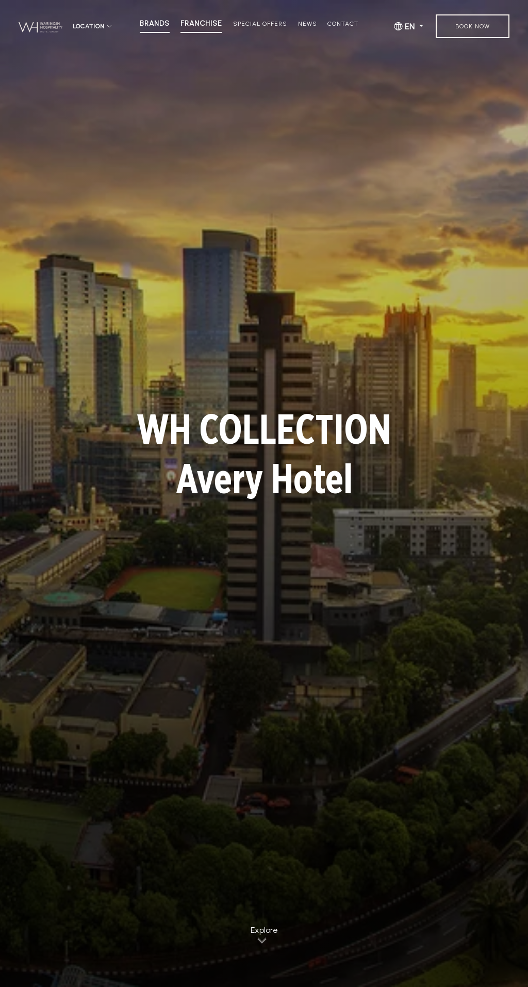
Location (92, 26)
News (307, 23)
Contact (342, 23)
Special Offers (260, 23)
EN (405, 26)
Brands (155, 24)
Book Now (472, 26)
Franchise (201, 24)
